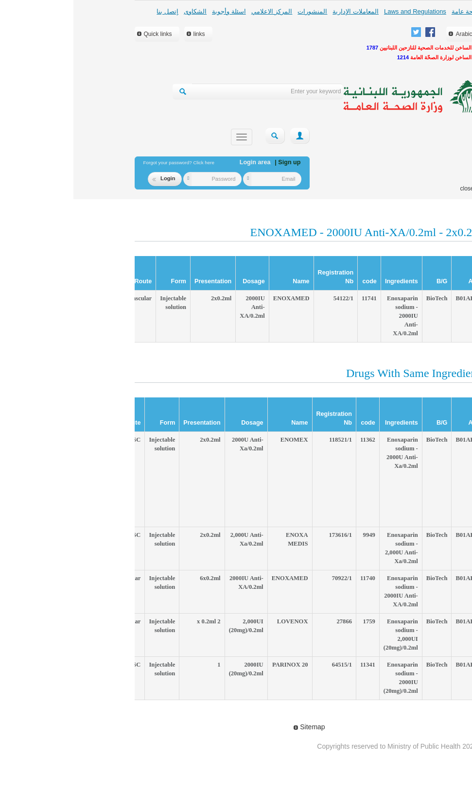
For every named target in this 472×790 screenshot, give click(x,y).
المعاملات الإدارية (282, 11)
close (393, 188)
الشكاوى (121, 11)
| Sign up (214, 162)
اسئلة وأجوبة (156, 11)
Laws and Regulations (342, 11)
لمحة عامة (392, 11)
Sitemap (235, 727)
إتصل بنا (94, 11)
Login (90, 178)
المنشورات (239, 11)
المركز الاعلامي (198, 11)
